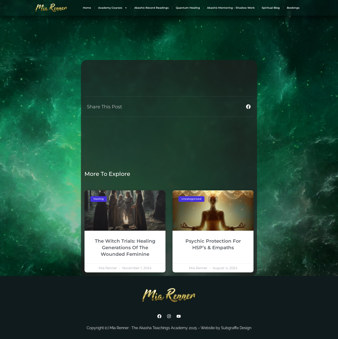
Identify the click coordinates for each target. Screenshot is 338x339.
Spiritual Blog (271, 7)
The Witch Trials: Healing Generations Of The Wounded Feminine (125, 247)
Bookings (293, 7)
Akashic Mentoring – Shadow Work (231, 7)
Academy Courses (112, 7)
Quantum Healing (188, 7)
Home (87, 7)
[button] (248, 106)
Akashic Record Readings (151, 7)
